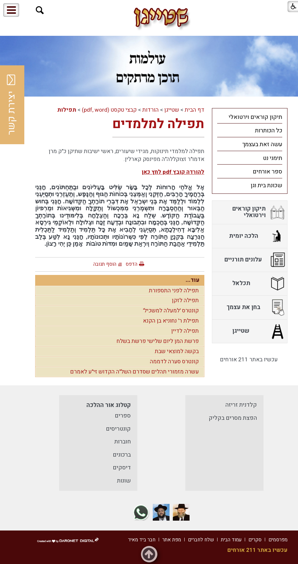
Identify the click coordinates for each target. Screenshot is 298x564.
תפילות (66, 110)
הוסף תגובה (104, 264)
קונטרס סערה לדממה (174, 361)
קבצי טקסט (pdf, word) (109, 110)
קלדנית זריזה (241, 404)
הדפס (131, 264)
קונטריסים (118, 428)
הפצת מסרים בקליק (233, 418)
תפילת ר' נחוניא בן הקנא (171, 321)
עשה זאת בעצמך (262, 144)
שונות (124, 480)
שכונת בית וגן (266, 185)
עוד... (192, 280)
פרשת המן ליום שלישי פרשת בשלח (158, 341)
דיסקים (122, 467)
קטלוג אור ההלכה (108, 405)
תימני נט (272, 158)
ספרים (123, 415)
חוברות (122, 441)
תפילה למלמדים (158, 124)
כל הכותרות (268, 130)
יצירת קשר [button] (11, 105)
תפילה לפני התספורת (174, 290)
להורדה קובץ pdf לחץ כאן (173, 172)
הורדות (150, 110)
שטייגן (171, 110)
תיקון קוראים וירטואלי (255, 117)
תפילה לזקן (185, 300)
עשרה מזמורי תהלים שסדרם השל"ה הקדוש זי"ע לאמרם (134, 372)
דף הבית (194, 110)
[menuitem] (250, 117)
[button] (40, 10)
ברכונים (122, 454)
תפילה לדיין (185, 331)
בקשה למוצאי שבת (177, 351)
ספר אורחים (267, 171)
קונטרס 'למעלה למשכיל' (171, 310)
